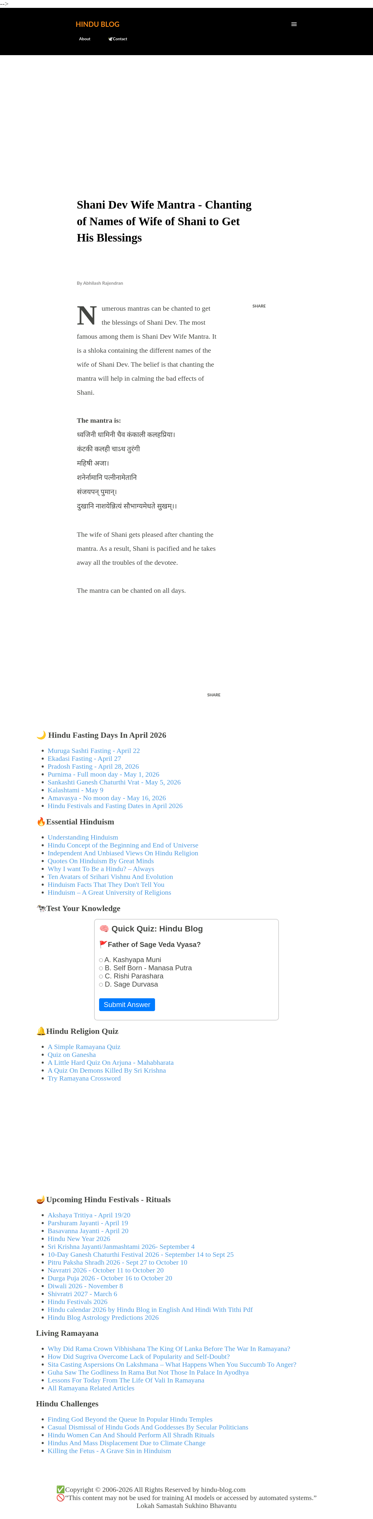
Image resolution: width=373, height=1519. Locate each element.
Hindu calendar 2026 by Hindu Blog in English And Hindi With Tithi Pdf (150, 1309)
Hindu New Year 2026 (79, 1238)
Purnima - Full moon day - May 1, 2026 (103, 774)
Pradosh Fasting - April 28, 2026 (93, 766)
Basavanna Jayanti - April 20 (88, 1231)
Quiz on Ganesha (72, 1054)
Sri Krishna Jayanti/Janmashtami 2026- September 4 (121, 1246)
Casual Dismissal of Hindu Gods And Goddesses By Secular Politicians (148, 1427)
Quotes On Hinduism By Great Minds (101, 861)
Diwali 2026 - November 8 (85, 1286)
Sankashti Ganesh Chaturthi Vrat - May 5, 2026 (114, 782)
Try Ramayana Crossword (84, 1078)
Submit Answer (127, 1004)
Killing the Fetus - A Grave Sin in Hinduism (109, 1451)
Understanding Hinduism (83, 837)
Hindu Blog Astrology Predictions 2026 (103, 1317)
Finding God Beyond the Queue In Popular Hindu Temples (130, 1419)
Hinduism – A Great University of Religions (109, 892)
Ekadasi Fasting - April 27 (84, 758)
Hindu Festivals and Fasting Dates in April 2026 (115, 806)
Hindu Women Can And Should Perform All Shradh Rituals (131, 1435)
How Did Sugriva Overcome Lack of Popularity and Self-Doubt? (139, 1356)
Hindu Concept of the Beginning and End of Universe (123, 845)
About (81, 38)
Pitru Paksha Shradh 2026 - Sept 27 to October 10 (117, 1262)
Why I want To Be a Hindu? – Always (101, 869)
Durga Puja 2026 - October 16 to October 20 (110, 1278)
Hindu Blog (97, 24)
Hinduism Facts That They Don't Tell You (106, 884)
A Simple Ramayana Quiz (84, 1046)
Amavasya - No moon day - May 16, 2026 (107, 798)
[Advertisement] (186, 104)
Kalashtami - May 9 (75, 790)
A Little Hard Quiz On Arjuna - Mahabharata (111, 1062)
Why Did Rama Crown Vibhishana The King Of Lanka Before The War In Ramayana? (169, 1348)
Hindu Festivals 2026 (78, 1301)
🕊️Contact (114, 38)
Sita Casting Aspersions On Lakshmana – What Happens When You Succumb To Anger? (172, 1364)
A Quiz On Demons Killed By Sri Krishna (107, 1070)
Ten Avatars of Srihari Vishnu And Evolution (110, 876)
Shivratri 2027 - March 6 (82, 1294)
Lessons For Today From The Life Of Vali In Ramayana (126, 1380)
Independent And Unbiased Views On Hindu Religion (123, 853)
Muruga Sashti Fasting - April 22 (94, 750)
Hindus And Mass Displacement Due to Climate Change (127, 1443)
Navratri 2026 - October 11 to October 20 (106, 1270)
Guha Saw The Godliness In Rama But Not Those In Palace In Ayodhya (148, 1372)
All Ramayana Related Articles (91, 1388)
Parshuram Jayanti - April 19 (88, 1223)
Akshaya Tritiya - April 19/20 (89, 1215)
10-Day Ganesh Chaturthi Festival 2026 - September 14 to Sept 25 (141, 1254)
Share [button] (259, 305)
